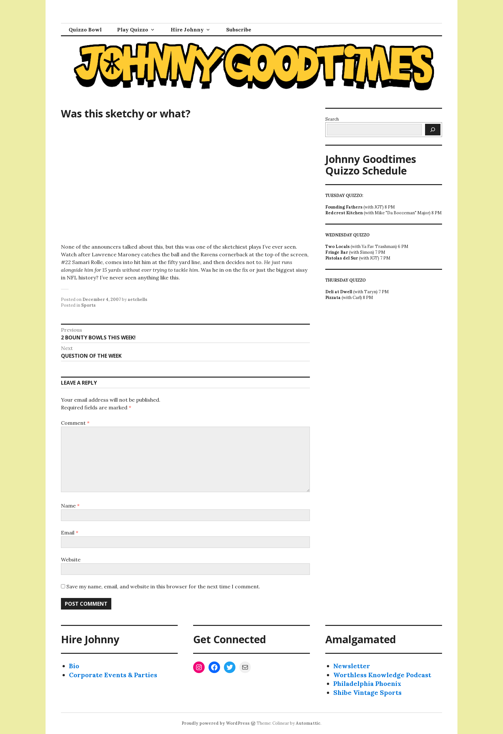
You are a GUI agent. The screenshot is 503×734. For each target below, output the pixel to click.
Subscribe (238, 29)
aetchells (137, 299)
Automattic (308, 723)
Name (70, 505)
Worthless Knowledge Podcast (382, 675)
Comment (75, 423)
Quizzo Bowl (85, 29)
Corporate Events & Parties (113, 675)
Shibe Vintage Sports (367, 692)
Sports (88, 305)
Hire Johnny (187, 29)
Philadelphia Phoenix (367, 683)
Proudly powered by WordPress (216, 723)
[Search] (432, 129)
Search (332, 119)
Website (71, 559)
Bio (74, 666)
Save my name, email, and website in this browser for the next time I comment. (163, 586)
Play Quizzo (132, 29)
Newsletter (351, 666)
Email (69, 532)
